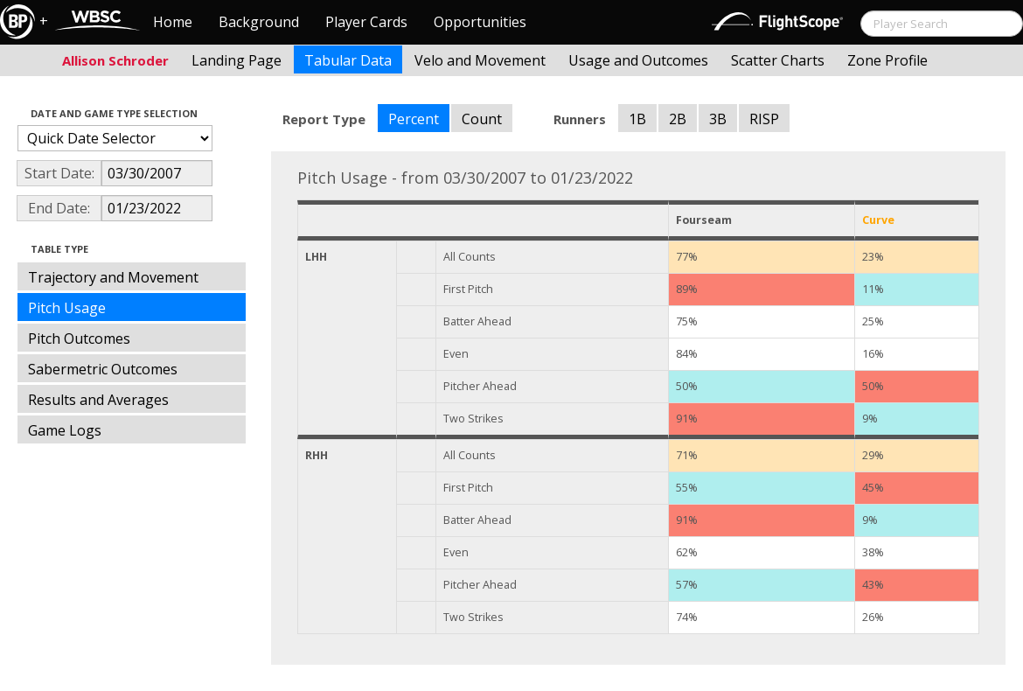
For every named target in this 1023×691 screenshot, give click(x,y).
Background (259, 21)
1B (637, 119)
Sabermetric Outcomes (102, 369)
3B (718, 119)
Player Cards (366, 21)
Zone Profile (887, 60)
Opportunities (480, 21)
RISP (764, 119)
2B (677, 119)
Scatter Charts (778, 60)
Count (482, 119)
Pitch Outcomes (79, 338)
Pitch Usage (67, 308)
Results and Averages (98, 399)
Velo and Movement (480, 60)
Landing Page (236, 60)
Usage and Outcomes (638, 60)
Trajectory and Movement (113, 277)
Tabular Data (348, 60)
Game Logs (64, 430)
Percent (413, 119)
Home (172, 21)
